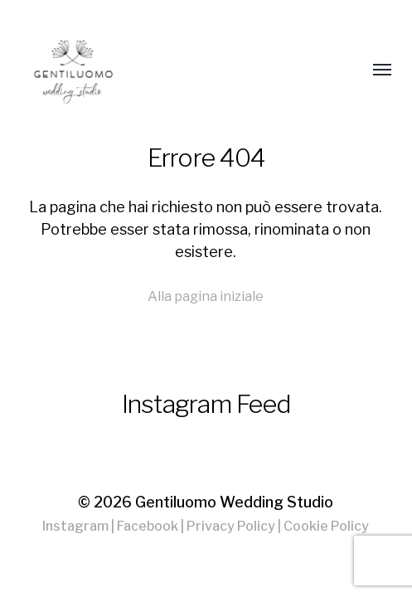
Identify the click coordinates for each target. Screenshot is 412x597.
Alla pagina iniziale (206, 296)
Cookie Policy (326, 526)
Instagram (75, 526)
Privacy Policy (231, 526)
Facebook (147, 526)
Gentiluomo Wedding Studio (234, 502)
